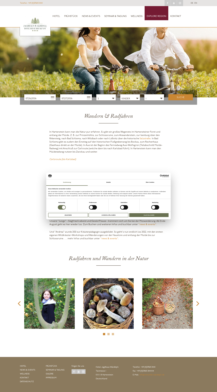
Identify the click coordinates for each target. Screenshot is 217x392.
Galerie (49, 374)
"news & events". (147, 224)
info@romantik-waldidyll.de (152, 375)
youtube (174, 3)
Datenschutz (27, 382)
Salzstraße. (145, 138)
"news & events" (109, 238)
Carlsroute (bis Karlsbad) (62, 159)
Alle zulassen (149, 215)
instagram (180, 3)
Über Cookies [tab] (150, 182)
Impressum (51, 378)
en (195, 3)
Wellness (137, 16)
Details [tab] (108, 182)
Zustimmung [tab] (67, 182)
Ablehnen (68, 215)
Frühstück (71, 16)
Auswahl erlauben (108, 215)
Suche (180, 97)
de (192, 3)
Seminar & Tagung (115, 16)
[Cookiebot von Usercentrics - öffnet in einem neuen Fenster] (157, 176)
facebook (168, 3)
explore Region (156, 16)
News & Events (91, 16)
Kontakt (175, 16)
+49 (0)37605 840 (31, 3)
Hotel (56, 16)
